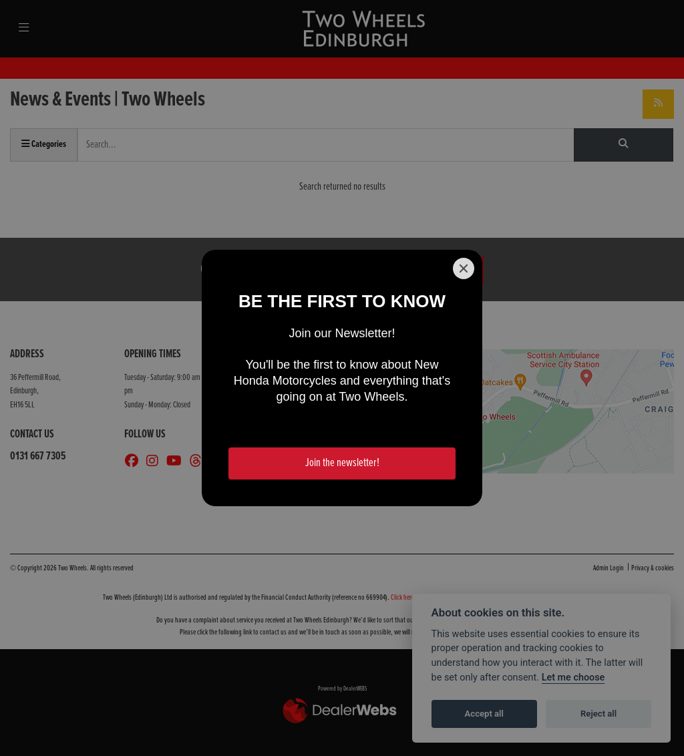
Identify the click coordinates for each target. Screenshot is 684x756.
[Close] (463, 268)
